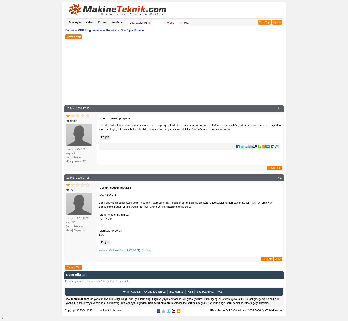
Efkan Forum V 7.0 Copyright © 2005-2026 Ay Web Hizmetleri (246, 310)
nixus (69, 190)
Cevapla (267, 259)
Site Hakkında (205, 291)
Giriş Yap (264, 22)
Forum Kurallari (132, 291)
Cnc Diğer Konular (132, 30)
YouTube (117, 22)
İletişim (221, 291)
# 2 (280, 177)
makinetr (71, 120)
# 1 (280, 108)
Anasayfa (75, 22)
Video (89, 22)
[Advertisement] (174, 72)
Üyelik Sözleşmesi (155, 291)
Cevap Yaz (74, 37)
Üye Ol (277, 22)
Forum (102, 22)
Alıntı (278, 259)
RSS (190, 291)
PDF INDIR (105, 218)
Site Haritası (177, 291)
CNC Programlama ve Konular (97, 30)
